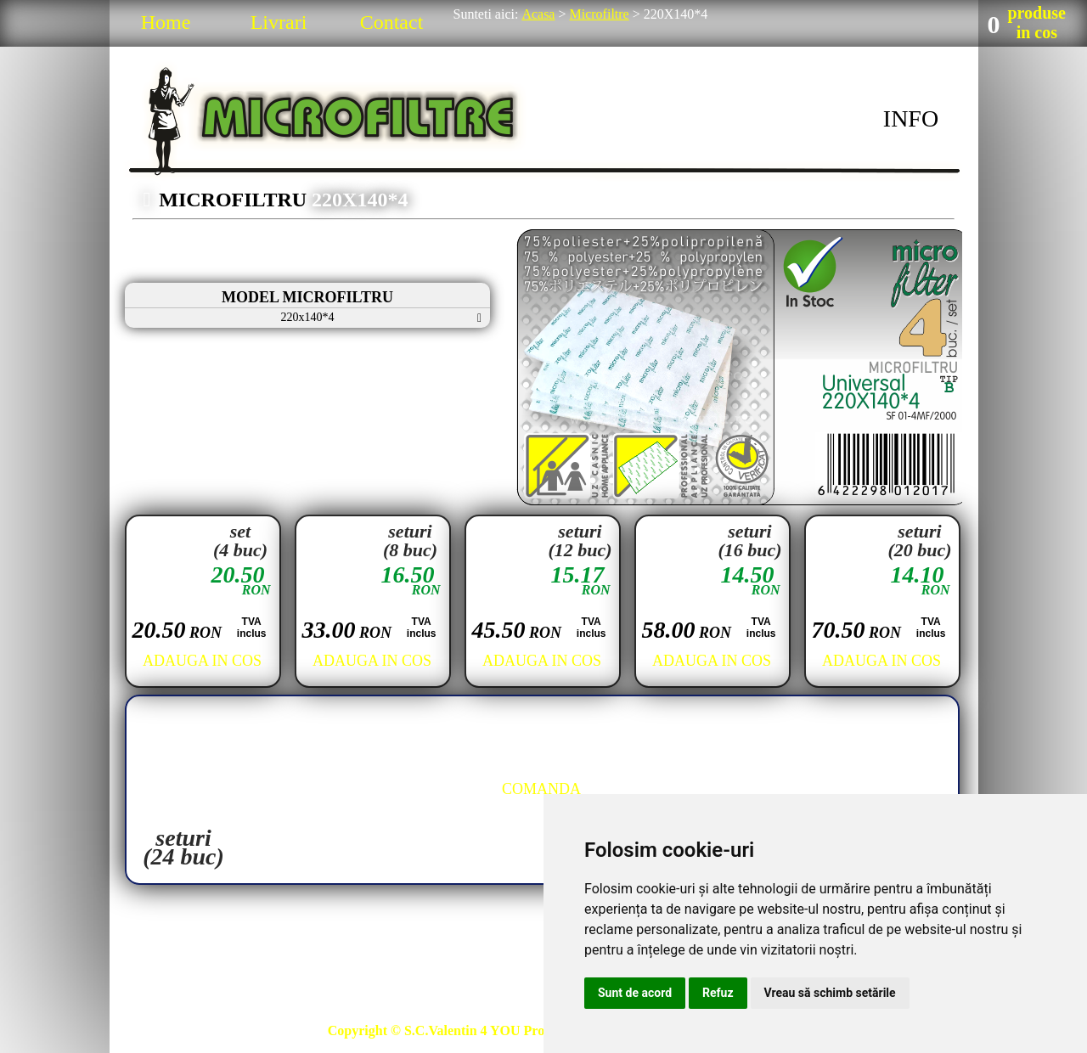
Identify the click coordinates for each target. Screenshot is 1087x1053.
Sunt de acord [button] (635, 993)
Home (166, 22)
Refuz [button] (718, 993)
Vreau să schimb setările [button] (830, 993)
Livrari (279, 22)
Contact (392, 22)
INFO (910, 118)
